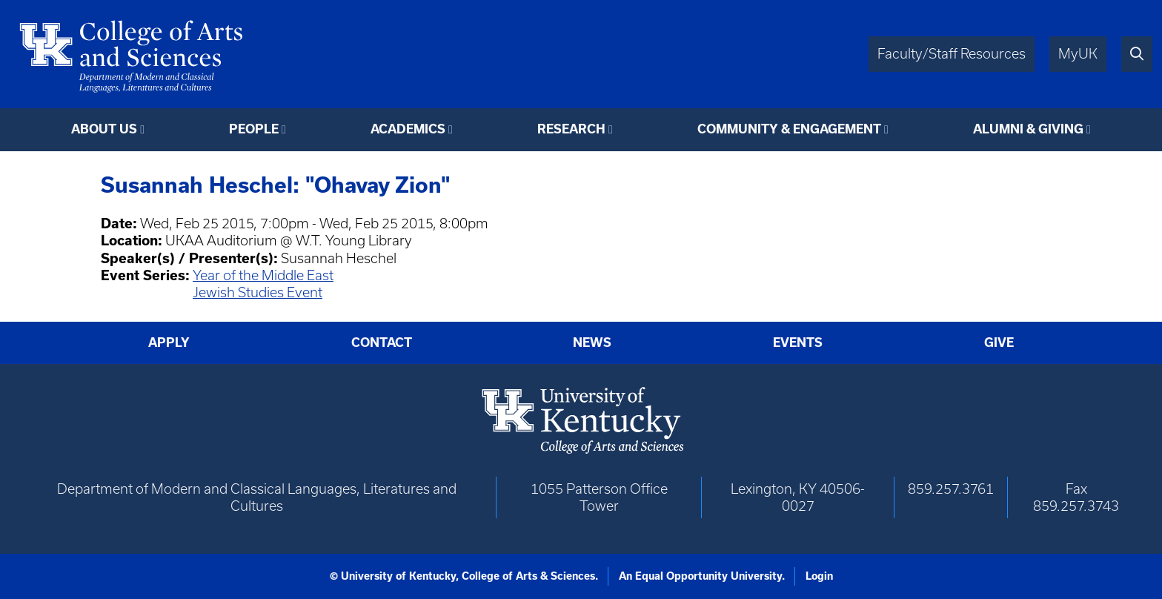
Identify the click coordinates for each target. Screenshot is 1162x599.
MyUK (1078, 54)
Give (999, 342)
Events (798, 342)
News (592, 342)
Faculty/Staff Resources (951, 54)
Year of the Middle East (263, 275)
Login (819, 576)
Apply (169, 342)
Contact (381, 342)
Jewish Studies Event (257, 292)
